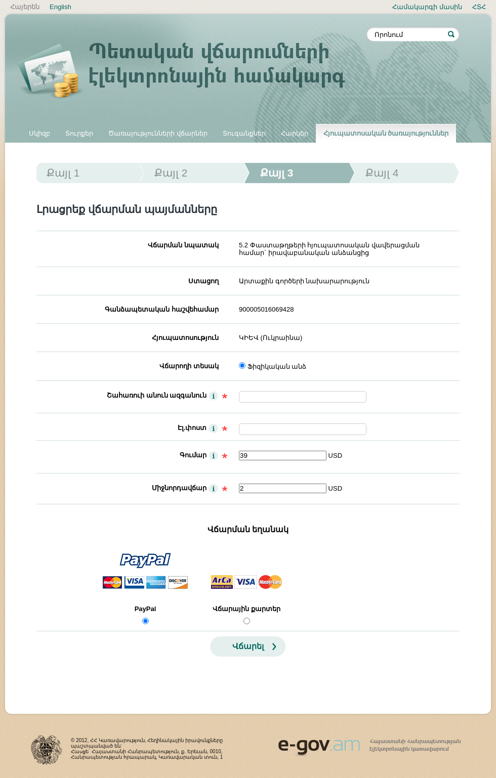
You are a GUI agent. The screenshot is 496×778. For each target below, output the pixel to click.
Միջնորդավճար (179, 488)
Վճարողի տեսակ (189, 366)
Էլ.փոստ (192, 427)
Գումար (193, 455)
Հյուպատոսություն (185, 337)
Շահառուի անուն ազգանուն (156, 395)
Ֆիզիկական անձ (277, 366)
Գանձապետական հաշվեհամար (162, 309)
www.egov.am (369, 743)
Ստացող (203, 281)
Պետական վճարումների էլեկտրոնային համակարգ (192, 71)
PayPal (145, 609)
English (60, 7)
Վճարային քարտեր (246, 609)
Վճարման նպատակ (183, 245)
